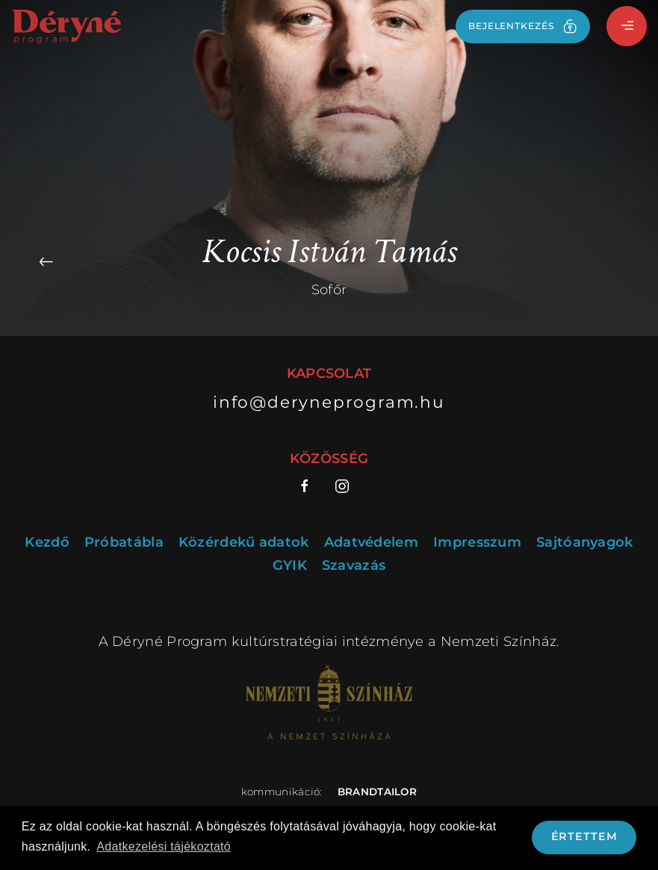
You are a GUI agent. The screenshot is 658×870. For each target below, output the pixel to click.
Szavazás (353, 566)
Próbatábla (124, 542)
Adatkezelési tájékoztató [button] (163, 846)
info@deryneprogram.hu (329, 401)
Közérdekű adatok (244, 542)
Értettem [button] (584, 836)
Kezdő (47, 542)
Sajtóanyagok (584, 542)
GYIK (290, 566)
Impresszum (477, 542)
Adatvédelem (371, 542)
